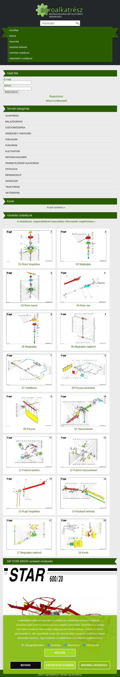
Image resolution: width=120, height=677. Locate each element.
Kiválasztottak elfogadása (60, 665)
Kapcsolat (14, 41)
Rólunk (12, 36)
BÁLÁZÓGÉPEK (14, 121)
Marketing (72, 645)
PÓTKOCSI (11, 169)
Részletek (60, 652)
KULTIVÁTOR (12, 151)
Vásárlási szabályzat (19, 53)
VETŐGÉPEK (12, 192)
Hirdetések (91, 645)
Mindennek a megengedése (94, 665)
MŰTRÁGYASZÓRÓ (16, 157)
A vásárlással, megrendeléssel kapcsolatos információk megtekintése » (56, 221)
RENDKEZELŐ (13, 175)
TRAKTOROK (12, 186)
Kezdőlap (13, 30)
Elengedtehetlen (33, 645)
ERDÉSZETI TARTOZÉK (18, 133)
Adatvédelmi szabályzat (20, 58)
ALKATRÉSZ (12, 115)
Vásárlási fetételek (18, 47)
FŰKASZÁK (11, 139)
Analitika (54, 645)
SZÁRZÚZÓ (11, 181)
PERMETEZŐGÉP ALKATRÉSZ (22, 163)
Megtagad (26, 665)
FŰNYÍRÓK (11, 145)
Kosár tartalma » (56, 207)
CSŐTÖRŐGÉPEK (15, 127)
